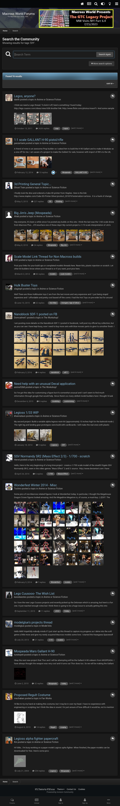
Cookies (81, 789)
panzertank (19, 143)
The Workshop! (51, 317)
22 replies (38, 303)
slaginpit (18, 288)
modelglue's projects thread (33, 622)
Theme (60, 789)
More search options (101, 63)
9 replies (41, 445)
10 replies (42, 172)
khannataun (19, 416)
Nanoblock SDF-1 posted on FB (35, 314)
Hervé (17, 459)
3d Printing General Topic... (32, 184)
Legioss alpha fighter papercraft (36, 738)
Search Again (105, 54)
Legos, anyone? (24, 96)
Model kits (47, 626)
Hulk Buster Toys (26, 285)
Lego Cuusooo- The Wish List (34, 593)
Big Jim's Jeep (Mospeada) (33, 213)
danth (17, 99)
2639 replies (42, 128)
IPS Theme (39, 789)
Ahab (16, 216)
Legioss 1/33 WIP (26, 412)
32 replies (37, 683)
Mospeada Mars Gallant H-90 (34, 651)
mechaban (19, 698)
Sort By (110, 84)
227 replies (37, 201)
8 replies (42, 401)
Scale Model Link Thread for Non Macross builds (47, 256)
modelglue (19, 626)
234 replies (38, 771)
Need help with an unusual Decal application (44, 384)
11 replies (44, 611)
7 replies (40, 582)
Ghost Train (19, 187)
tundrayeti (19, 654)
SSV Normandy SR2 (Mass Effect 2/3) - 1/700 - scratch (52, 456)
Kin (15, 742)
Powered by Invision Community (60, 792)
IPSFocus (51, 789)
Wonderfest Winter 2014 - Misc (35, 485)
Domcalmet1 (20, 317)
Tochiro (17, 488)
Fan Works (47, 698)
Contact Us (71, 789)
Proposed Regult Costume (32, 695)
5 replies (38, 474)
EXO (16, 260)
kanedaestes (20, 597)
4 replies (40, 372)
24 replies (36, 245)
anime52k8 (19, 387)
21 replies (38, 640)
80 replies (39, 274)
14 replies (39, 727)
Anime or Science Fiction (49, 99)
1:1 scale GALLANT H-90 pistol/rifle (38, 140)
